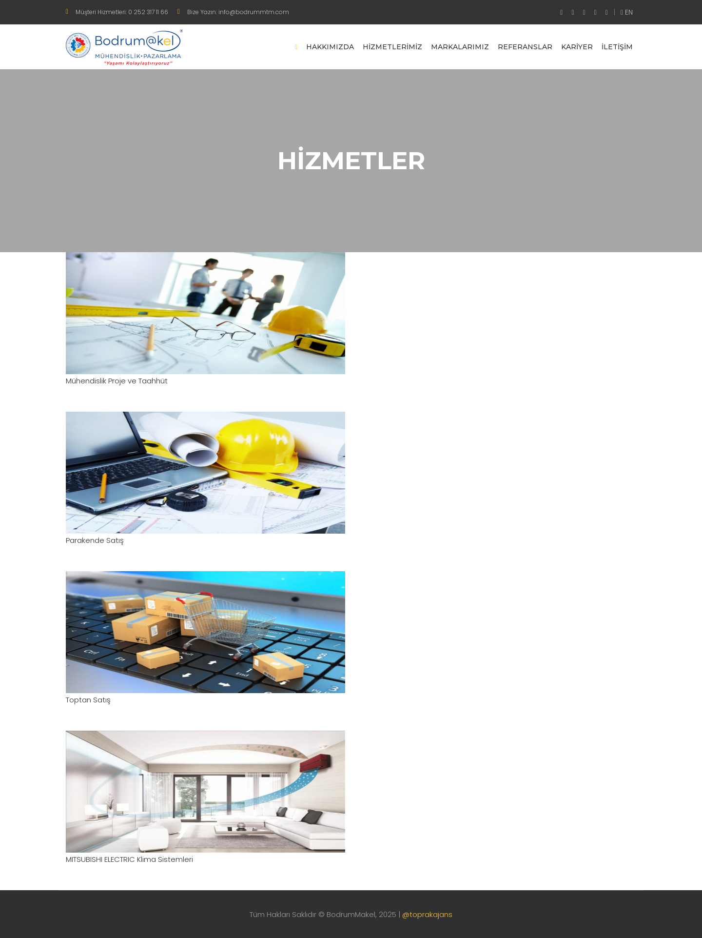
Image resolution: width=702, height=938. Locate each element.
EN (627, 12)
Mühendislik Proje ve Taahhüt (117, 381)
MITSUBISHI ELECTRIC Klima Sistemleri (129, 859)
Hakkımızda (330, 46)
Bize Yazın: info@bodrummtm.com (238, 12)
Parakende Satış (95, 540)
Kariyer (577, 46)
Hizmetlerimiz (392, 46)
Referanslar (525, 46)
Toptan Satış (88, 700)
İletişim (617, 46)
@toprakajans (427, 914)
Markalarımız (460, 46)
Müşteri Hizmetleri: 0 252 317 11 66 (122, 12)
